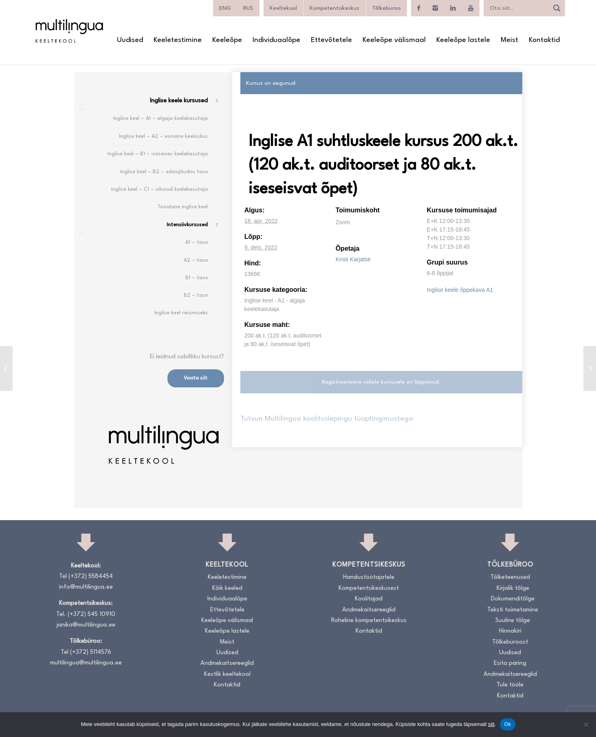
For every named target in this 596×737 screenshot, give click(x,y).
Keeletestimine (227, 577)
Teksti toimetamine (512, 610)
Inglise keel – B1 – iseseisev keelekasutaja (158, 154)
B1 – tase (196, 277)
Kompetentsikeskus (334, 8)
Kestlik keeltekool (227, 674)
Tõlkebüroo (386, 8)
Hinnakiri (510, 631)
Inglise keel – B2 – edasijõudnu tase (164, 171)
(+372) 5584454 (90, 577)
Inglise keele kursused (179, 101)
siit (491, 724)
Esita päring (510, 663)
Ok (507, 724)
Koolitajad (369, 599)
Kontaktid (227, 685)
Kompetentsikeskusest (369, 588)
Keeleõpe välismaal (227, 621)
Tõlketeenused (510, 577)
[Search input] (518, 8)
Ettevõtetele (227, 610)
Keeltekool (283, 8)
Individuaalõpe (227, 599)
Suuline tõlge (512, 621)
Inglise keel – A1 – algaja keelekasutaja (160, 118)
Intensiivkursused (187, 224)
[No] (586, 724)
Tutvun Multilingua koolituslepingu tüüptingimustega (326, 418)
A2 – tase (196, 260)
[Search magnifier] (557, 8)
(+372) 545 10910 (91, 614)
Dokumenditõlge (512, 599)
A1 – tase (196, 242)
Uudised (227, 653)
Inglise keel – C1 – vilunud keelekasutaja (159, 189)
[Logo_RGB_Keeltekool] (68, 30)
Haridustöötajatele (368, 577)
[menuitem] (225, 8)
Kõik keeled (227, 588)
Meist (227, 642)
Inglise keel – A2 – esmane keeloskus (163, 136)
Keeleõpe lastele (227, 631)
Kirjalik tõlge (513, 588)
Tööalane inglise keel (182, 207)
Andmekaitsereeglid (227, 663)
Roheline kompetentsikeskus (369, 621)
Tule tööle (510, 685)
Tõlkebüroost (510, 642)
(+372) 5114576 (90, 652)
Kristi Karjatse (353, 259)
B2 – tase (196, 295)
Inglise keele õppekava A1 (460, 290)
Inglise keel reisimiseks (181, 313)
